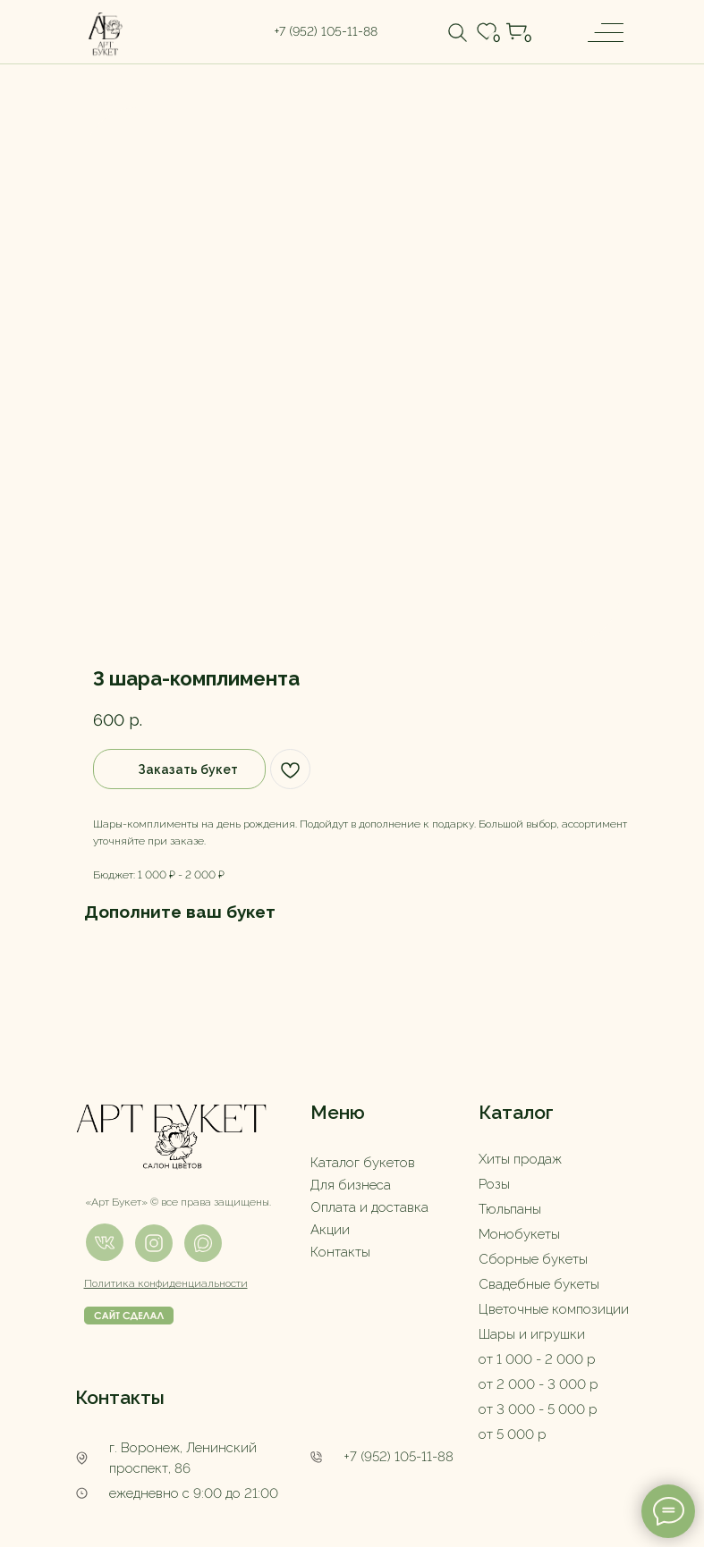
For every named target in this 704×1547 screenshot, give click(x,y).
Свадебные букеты (539, 1284)
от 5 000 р (513, 1434)
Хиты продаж (520, 1159)
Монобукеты (519, 1234)
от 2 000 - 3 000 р (538, 1384)
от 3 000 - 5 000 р (538, 1409)
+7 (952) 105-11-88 (399, 1457)
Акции (330, 1230)
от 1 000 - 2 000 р (537, 1359)
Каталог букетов (362, 1163)
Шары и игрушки (532, 1334)
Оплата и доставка (369, 1207)
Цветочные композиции (554, 1309)
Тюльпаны (510, 1209)
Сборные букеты (533, 1259)
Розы (494, 1184)
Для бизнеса (350, 1185)
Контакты (340, 1252)
